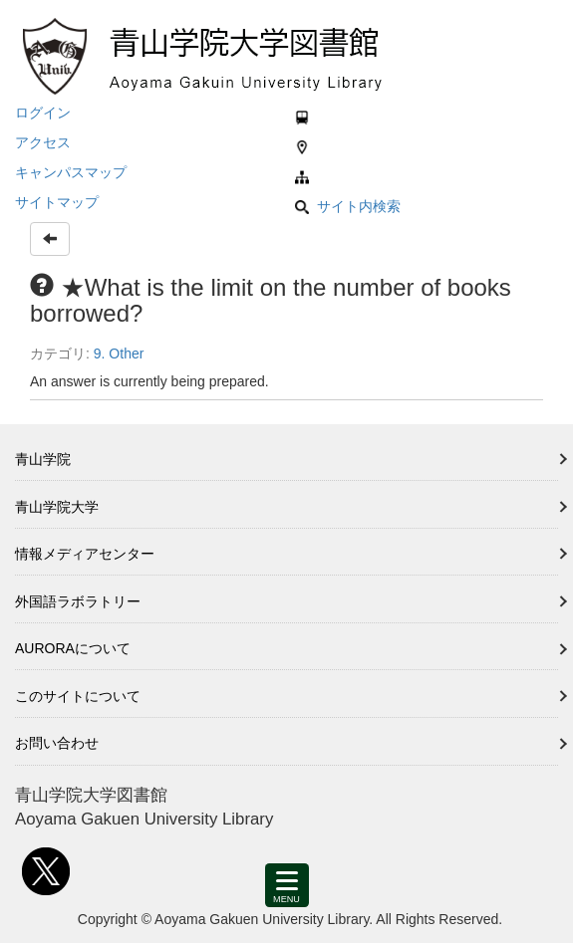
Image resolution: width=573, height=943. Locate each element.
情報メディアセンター (84, 554)
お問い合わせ (57, 743)
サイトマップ (57, 202)
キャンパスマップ (71, 172)
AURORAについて (73, 648)
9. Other (119, 353)
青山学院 (43, 459)
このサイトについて (78, 696)
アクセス (43, 142)
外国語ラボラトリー (78, 601)
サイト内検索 (348, 206)
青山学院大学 (57, 507)
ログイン (43, 112)
